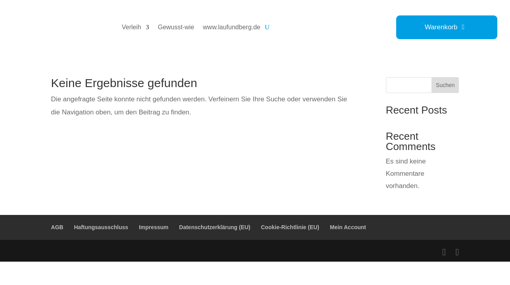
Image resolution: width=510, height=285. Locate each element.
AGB (57, 227)
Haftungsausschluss (101, 227)
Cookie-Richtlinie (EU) (290, 227)
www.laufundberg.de (232, 27)
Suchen (445, 85)
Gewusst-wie (176, 27)
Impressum (154, 227)
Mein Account (348, 227)
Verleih (131, 27)
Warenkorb (441, 28)
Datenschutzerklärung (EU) (215, 227)
